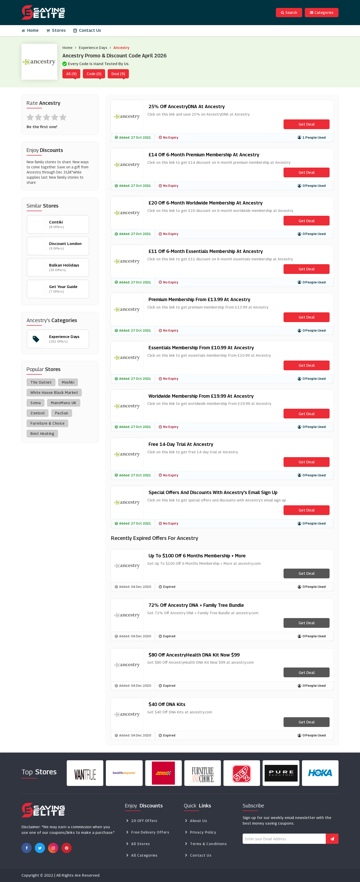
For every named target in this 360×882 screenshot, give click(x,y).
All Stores (140, 844)
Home (30, 30)
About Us (198, 820)
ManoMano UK (63, 403)
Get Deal (306, 124)
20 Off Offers (144, 820)
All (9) (71, 73)
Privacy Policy (203, 832)
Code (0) (94, 73)
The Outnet (41, 382)
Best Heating (42, 433)
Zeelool (37, 413)
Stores (56, 30)
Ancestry (121, 47)
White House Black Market (54, 392)
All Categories (144, 855)
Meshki (68, 382)
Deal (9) (118, 73)
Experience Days (93, 47)
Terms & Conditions (208, 844)
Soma (35, 403)
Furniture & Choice (47, 423)
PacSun (61, 413)
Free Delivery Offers (150, 832)
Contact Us (87, 30)
